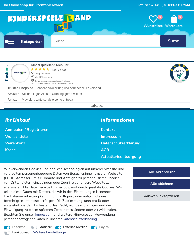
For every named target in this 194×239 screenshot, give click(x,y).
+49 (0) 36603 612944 (170, 5)
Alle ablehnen (161, 183)
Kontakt (108, 129)
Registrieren (37, 129)
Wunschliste (16, 136)
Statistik (45, 227)
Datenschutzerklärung (120, 143)
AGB (105, 149)
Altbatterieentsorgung (121, 156)
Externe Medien (75, 227)
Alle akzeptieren (161, 172)
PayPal (104, 227)
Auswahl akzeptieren (161, 196)
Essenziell (19, 227)
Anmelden (14, 129)
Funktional (20, 232)
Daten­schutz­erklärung (80, 219)
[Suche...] (118, 41)
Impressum (44, 214)
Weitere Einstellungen (50, 232)
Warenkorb (15, 143)
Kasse (10, 149)
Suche (173, 40)
